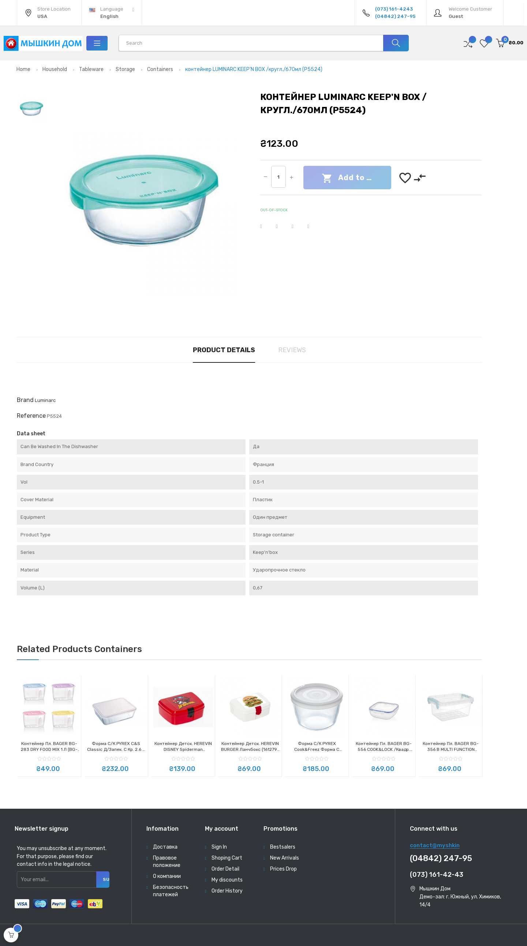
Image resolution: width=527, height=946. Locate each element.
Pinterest (312, 227)
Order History (227, 891)
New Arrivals (284, 858)
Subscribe (106, 879)
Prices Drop (283, 869)
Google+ (297, 227)
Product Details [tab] (224, 350)
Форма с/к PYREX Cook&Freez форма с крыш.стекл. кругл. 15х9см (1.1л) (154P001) (316, 746)
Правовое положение (166, 861)
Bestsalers (282, 847)
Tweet (281, 227)
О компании (167, 876)
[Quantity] (278, 177)
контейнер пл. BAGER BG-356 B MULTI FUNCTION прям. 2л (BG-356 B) (451, 746)
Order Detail (225, 869)
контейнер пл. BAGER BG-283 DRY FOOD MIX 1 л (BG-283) (49, 746)
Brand (25, 399)
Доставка (165, 847)
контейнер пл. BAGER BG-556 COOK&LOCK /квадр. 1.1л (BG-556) (384, 746)
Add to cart (353, 178)
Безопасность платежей (170, 891)
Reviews (292, 350)
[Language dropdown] (112, 13)
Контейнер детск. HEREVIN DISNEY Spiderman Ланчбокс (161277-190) (183, 746)
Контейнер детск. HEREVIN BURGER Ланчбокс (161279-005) (250, 746)
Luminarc (45, 400)
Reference (31, 415)
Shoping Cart (227, 858)
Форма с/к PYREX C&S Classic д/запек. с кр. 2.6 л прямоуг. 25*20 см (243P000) (116, 746)
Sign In (219, 847)
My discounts (227, 880)
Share (265, 227)
